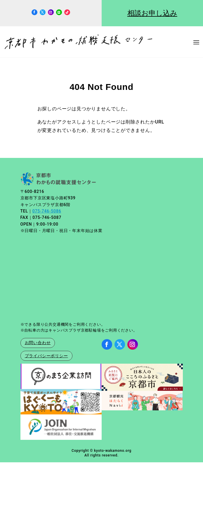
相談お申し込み (152, 13)
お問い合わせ (38, 342)
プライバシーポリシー (46, 355)
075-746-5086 (46, 211)
